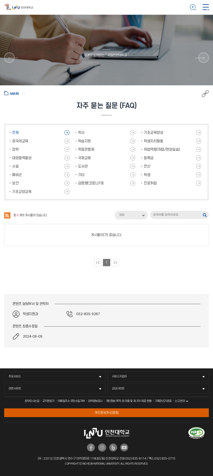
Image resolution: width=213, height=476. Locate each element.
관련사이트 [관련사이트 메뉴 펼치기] (15, 388)
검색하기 (193, 7)
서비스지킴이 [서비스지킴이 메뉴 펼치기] (119, 376)
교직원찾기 (48, 401)
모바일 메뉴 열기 (206, 7)
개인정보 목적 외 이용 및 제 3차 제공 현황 (129, 401)
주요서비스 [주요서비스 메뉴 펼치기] (15, 376)
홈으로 (14, 93)
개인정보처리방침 (106, 413)
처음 (98, 262)
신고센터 (180, 401)
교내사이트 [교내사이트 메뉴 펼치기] (118, 388)
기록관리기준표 (163, 401)
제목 (121, 215)
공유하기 (203, 93)
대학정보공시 (95, 401)
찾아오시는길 (32, 401)
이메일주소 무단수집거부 (71, 401)
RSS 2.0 (7, 215)
